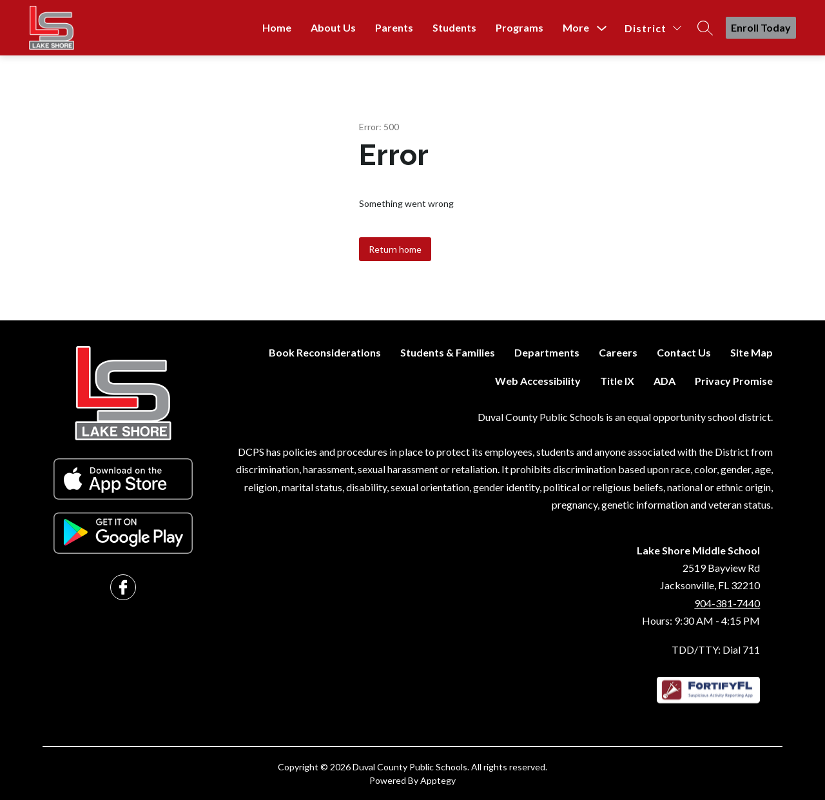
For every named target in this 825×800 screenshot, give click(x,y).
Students (454, 27)
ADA (664, 381)
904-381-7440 (727, 603)
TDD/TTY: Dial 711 (716, 649)
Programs (519, 27)
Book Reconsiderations (325, 352)
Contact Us (684, 352)
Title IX (617, 381)
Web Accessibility (538, 381)
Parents (394, 27)
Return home (395, 249)
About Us (333, 27)
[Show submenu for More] (576, 27)
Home (276, 27)
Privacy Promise (734, 381)
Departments (546, 352)
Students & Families (447, 352)
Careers (618, 352)
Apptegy (438, 780)
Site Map (751, 352)
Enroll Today (761, 27)
